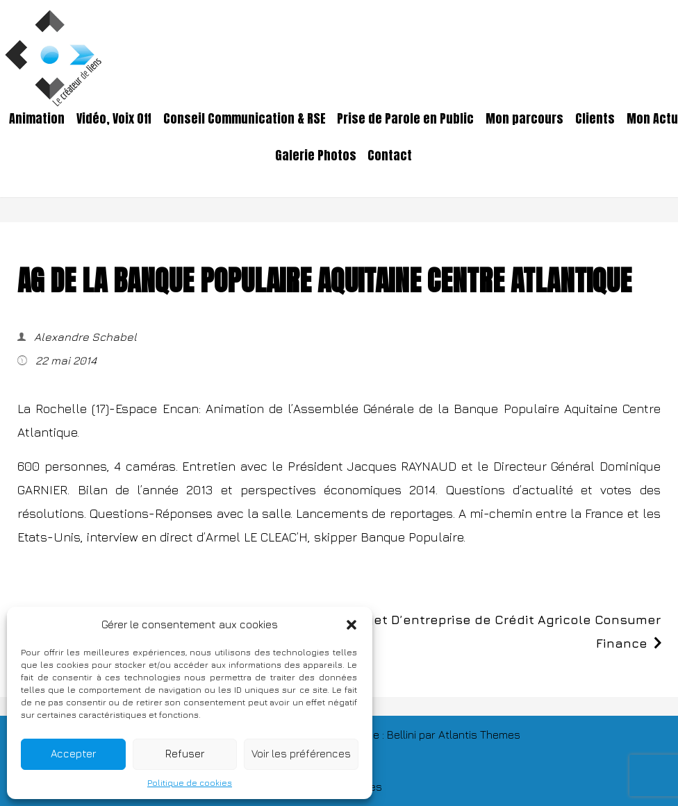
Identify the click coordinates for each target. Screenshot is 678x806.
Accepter (73, 753)
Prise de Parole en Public (405, 119)
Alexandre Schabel (84, 336)
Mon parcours (524, 119)
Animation (37, 119)
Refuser (184, 753)
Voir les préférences (301, 753)
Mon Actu (652, 119)
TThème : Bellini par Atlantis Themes (429, 734)
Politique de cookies (189, 783)
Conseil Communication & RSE (244, 119)
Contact (389, 155)
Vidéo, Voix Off (113, 119)
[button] (351, 625)
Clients (595, 119)
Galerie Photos (315, 155)
